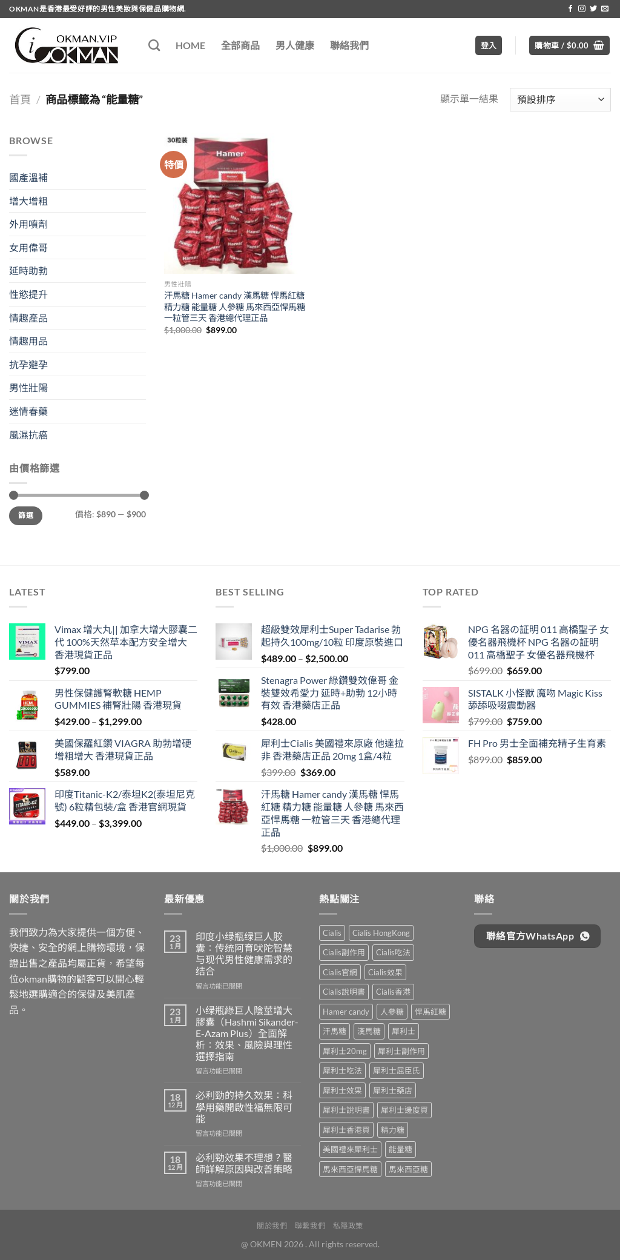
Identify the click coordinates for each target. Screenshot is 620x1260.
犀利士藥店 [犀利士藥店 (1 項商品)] (392, 1090)
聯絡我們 (349, 45)
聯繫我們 (310, 1225)
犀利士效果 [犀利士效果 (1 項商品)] (342, 1090)
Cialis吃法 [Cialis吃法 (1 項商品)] (393, 952)
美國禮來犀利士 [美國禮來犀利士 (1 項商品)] (350, 1149)
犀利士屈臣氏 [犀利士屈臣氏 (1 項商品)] (396, 1070)
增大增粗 (28, 201)
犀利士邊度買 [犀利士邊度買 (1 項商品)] (404, 1110)
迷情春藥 (28, 411)
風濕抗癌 (28, 434)
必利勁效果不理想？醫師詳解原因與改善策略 (244, 1163)
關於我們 (272, 1225)
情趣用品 (28, 340)
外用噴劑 (28, 224)
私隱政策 (348, 1225)
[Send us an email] (604, 9)
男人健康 (294, 45)
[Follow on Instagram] (581, 9)
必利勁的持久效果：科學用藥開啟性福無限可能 (244, 1106)
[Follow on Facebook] (570, 9)
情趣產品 (28, 317)
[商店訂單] (560, 99)
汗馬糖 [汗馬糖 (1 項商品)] (334, 1031)
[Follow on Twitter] (593, 9)
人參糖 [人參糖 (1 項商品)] (392, 1011)
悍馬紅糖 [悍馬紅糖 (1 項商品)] (430, 1011)
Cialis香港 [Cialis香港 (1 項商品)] (393, 991)
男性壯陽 (28, 387)
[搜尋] (154, 45)
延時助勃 (28, 270)
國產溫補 (28, 177)
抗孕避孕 (28, 364)
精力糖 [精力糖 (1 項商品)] (392, 1130)
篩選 (25, 515)
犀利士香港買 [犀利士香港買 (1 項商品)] (346, 1130)
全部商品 (240, 45)
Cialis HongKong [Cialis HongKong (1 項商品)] (381, 933)
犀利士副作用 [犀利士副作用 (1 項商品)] (401, 1051)
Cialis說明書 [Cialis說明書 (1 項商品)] (344, 991)
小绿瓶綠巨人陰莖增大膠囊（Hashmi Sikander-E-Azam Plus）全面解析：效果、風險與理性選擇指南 (247, 1033)
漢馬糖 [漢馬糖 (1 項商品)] (369, 1031)
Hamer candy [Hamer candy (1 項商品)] (346, 1011)
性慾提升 (28, 294)
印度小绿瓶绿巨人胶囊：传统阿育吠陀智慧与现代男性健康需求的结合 (244, 953)
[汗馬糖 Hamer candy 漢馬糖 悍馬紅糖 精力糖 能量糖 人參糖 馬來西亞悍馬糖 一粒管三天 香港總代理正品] (234, 203)
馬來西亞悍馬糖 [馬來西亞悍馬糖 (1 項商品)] (350, 1169)
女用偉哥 (28, 247)
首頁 (20, 99)
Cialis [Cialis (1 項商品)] (332, 933)
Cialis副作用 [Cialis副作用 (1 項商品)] (344, 952)
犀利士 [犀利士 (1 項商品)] (403, 1031)
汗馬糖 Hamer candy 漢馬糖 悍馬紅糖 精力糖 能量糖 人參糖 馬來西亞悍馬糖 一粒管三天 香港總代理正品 (234, 306)
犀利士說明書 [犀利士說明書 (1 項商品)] (346, 1110)
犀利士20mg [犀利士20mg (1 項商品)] (345, 1051)
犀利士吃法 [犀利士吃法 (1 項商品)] (342, 1070)
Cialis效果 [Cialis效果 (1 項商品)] (385, 972)
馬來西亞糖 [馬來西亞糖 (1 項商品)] (408, 1169)
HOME (190, 45)
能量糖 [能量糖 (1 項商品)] (400, 1149)
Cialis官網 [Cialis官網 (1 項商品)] (340, 972)
